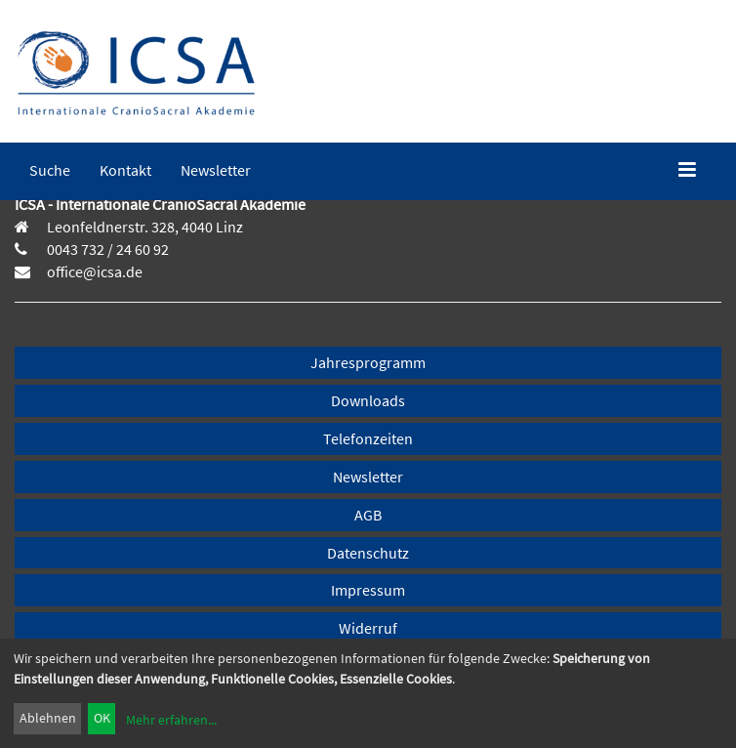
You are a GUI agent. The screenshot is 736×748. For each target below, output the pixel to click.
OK (102, 718)
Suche (49, 170)
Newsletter (216, 170)
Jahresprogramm (368, 362)
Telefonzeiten (368, 438)
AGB (368, 514)
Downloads (368, 400)
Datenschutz (368, 552)
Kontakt (125, 170)
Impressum (368, 590)
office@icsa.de (93, 271)
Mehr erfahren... (171, 719)
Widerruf (368, 628)
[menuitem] (50, 169)
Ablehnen (48, 718)
